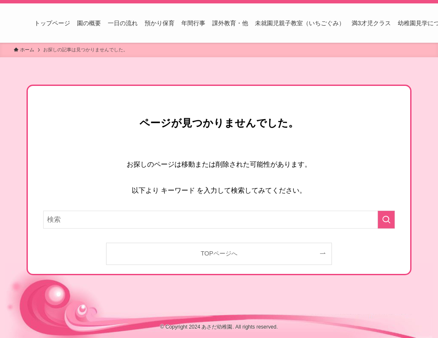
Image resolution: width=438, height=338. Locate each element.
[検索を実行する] (386, 220)
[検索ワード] (219, 220)
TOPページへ (219, 253)
